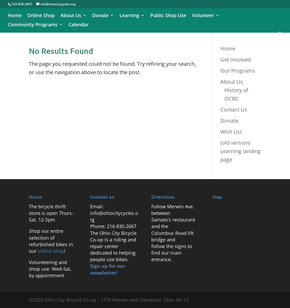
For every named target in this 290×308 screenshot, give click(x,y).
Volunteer (203, 15)
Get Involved (235, 59)
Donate (100, 15)
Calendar (79, 25)
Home (15, 15)
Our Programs (237, 70)
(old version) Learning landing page (240, 151)
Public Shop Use (168, 15)
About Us (70, 15)
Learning (129, 15)
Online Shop (41, 15)
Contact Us (233, 109)
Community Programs (33, 25)
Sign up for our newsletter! (107, 269)
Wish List (231, 131)
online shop (51, 251)
